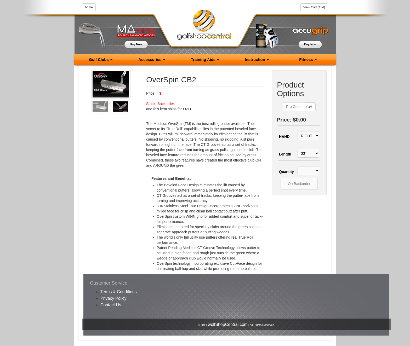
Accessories (151, 59)
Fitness (308, 59)
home (89, 7)
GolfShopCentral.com (228, 324)
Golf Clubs (100, 59)
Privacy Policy (113, 298)
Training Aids (205, 59)
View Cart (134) (314, 7)
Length (285, 154)
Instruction (257, 59)
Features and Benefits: (171, 178)
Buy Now (136, 44)
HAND (284, 137)
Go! (309, 107)
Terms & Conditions (118, 292)
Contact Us (110, 305)
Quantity (285, 172)
